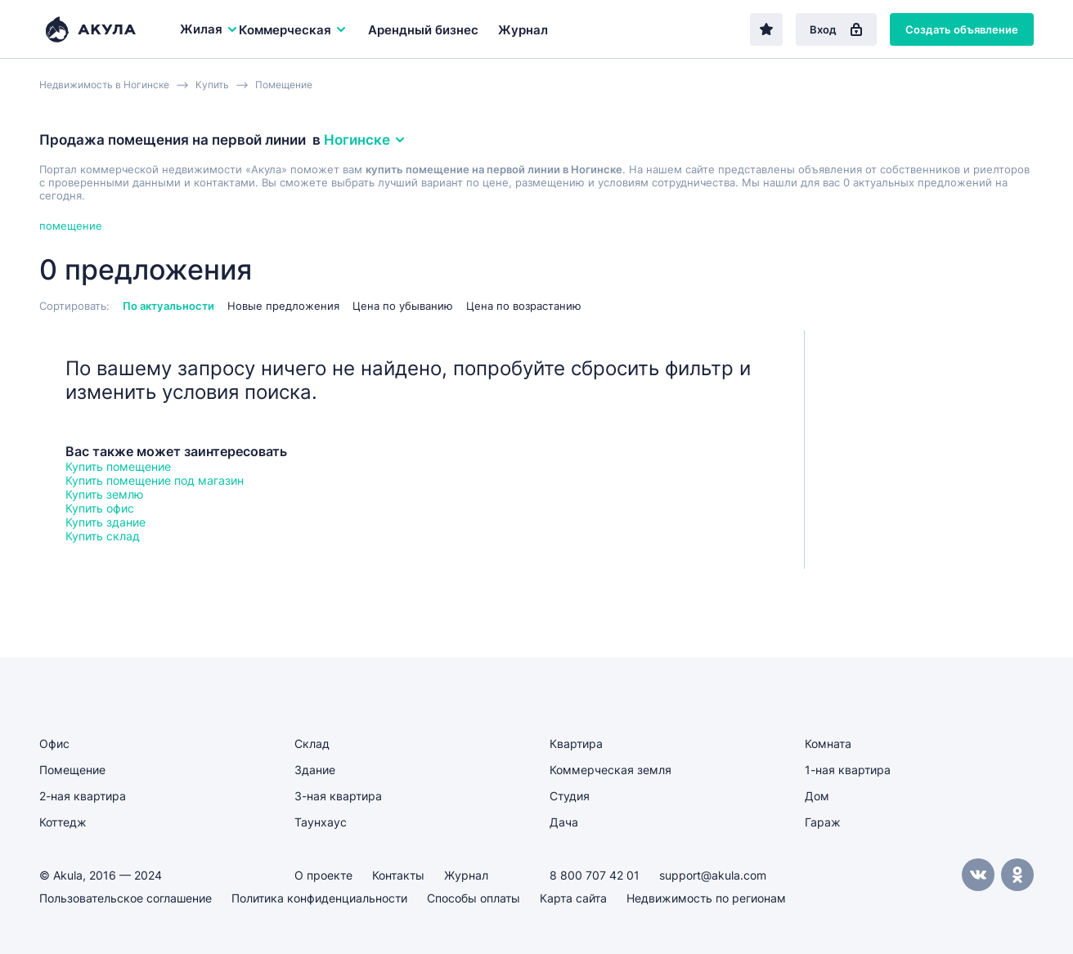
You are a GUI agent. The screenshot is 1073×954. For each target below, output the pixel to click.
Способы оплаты (473, 898)
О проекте (323, 875)
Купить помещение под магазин (154, 480)
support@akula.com (712, 875)
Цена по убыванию (402, 305)
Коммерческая (293, 30)
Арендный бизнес (423, 30)
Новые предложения (283, 305)
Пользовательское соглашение (125, 898)
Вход (836, 29)
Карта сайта (573, 898)
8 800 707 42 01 (595, 875)
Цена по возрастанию (523, 305)
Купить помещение (118, 466)
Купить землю (104, 494)
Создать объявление (961, 29)
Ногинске (365, 140)
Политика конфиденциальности (319, 898)
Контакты (398, 875)
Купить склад (102, 536)
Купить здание (105, 522)
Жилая (209, 29)
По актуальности (168, 305)
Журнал (523, 30)
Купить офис (99, 508)
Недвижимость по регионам (706, 898)
